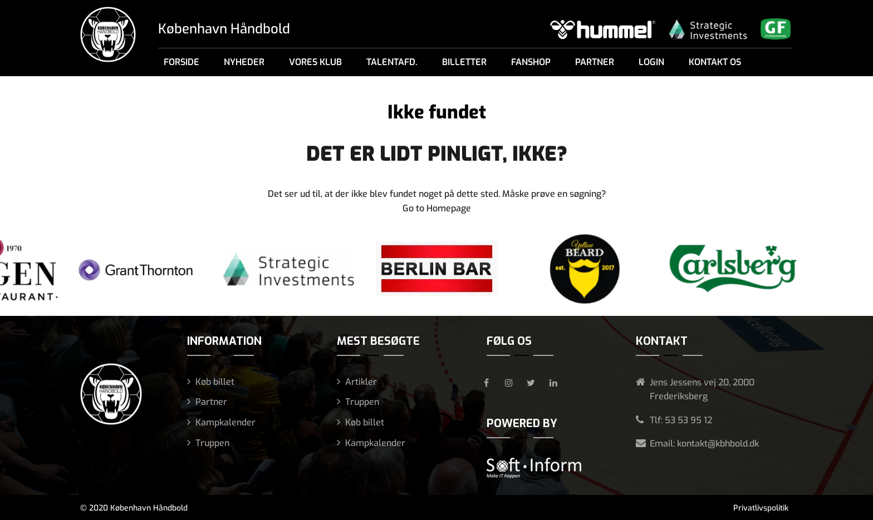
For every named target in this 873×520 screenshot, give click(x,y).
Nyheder (244, 62)
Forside (181, 62)
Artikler (361, 382)
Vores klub (315, 62)
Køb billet (214, 382)
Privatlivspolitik (760, 508)
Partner (594, 62)
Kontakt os (715, 62)
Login (651, 62)
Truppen (212, 443)
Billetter (464, 62)
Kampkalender (225, 422)
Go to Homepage (437, 208)
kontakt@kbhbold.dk (718, 443)
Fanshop (531, 62)
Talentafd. (392, 62)
